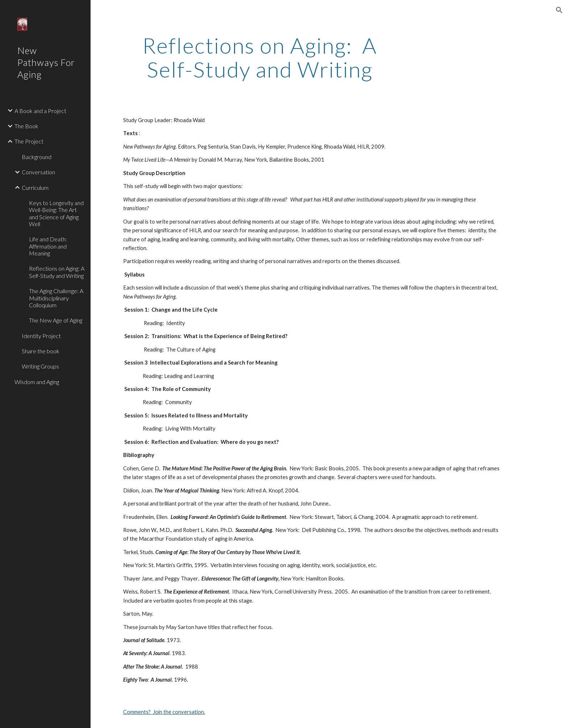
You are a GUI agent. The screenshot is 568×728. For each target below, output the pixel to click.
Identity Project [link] (41, 335)
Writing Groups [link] (40, 366)
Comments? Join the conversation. (164, 712)
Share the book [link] (40, 351)
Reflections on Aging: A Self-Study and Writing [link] (56, 272)
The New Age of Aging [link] (55, 320)
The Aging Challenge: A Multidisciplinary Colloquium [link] (56, 297)
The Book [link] (26, 125)
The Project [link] (28, 141)
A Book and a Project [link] (40, 110)
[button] (559, 10)
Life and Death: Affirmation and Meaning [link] (48, 246)
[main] (259, 57)
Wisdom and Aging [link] (36, 381)
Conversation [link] (38, 172)
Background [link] (36, 156)
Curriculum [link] (35, 187)
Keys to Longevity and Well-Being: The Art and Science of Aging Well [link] (56, 213)
